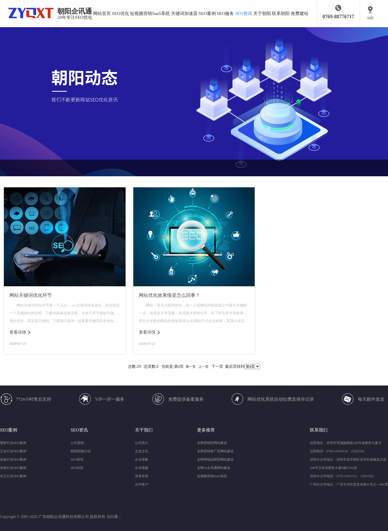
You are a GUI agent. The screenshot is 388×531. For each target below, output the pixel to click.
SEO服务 (225, 13)
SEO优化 (120, 13)
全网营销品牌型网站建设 (215, 459)
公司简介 (141, 443)
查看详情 (17, 332)
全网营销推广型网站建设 (215, 451)
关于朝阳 (262, 13)
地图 (370, 18)
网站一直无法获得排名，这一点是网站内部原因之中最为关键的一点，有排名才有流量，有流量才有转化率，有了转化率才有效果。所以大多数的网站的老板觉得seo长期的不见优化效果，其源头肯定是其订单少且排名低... (193, 314)
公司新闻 (77, 443)
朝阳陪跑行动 (81, 451)
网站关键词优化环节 (30, 295)
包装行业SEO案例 (13, 468)
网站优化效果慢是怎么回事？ (169, 295)
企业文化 (141, 451)
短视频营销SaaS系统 (150, 13)
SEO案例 (207, 13)
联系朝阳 (281, 13)
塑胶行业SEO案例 (13, 443)
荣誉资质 (141, 476)
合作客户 (141, 484)
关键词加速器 (184, 13)
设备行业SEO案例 (13, 459)
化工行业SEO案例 (13, 476)
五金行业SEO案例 (13, 451)
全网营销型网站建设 (212, 443)
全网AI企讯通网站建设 (214, 468)
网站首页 (102, 13)
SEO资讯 (243, 13)
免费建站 (299, 13)
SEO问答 (77, 468)
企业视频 (141, 468)
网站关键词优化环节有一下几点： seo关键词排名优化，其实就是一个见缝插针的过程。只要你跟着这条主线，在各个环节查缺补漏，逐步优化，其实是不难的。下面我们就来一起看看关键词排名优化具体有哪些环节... (64, 314)
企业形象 (141, 459)
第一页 (191, 367)
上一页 (203, 367)
